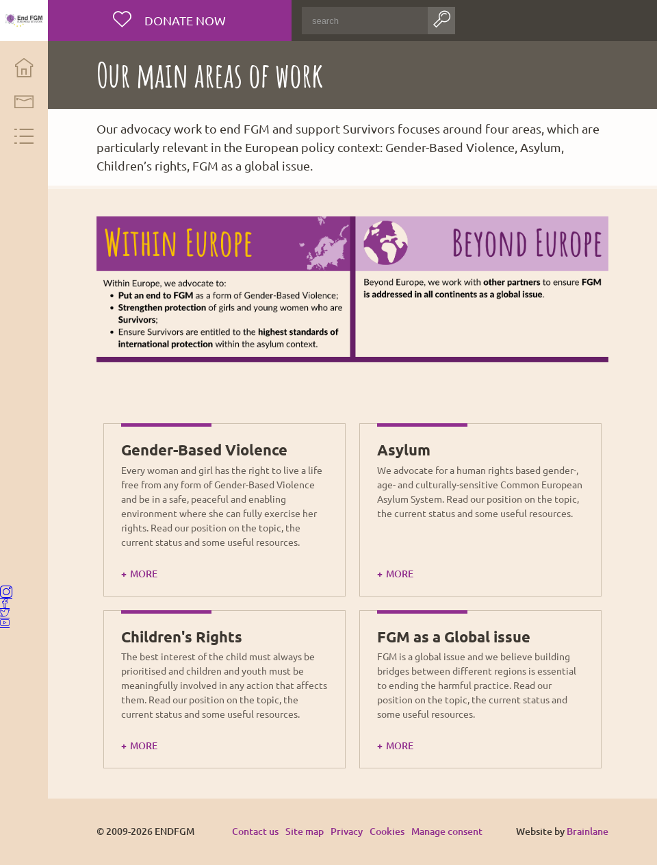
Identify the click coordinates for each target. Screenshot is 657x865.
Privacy (347, 831)
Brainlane (587, 831)
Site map (304, 831)
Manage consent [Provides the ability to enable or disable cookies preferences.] (446, 832)
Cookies (387, 831)
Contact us (255, 831)
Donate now (184, 20)
